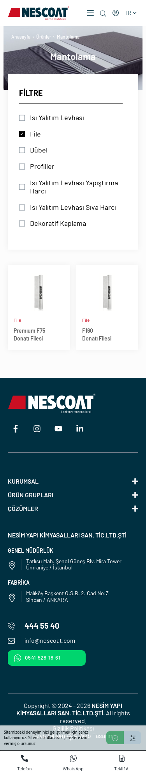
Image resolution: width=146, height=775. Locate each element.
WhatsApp (73, 763)
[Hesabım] (116, 13)
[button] (90, 13)
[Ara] (103, 13)
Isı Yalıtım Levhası (57, 118)
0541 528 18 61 (37, 657)
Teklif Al (122, 763)
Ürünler (43, 36)
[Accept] (115, 737)
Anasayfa (20, 36)
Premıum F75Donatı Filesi (29, 334)
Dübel (38, 150)
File (35, 134)
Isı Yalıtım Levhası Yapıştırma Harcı (74, 187)
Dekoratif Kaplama (58, 223)
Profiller (42, 166)
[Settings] (132, 737)
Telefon (24, 763)
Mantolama (68, 36)
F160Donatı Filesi (96, 334)
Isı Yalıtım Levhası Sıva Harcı (73, 207)
